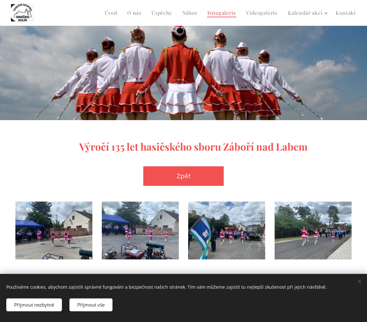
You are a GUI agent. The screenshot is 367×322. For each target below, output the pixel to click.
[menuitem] (112, 13)
